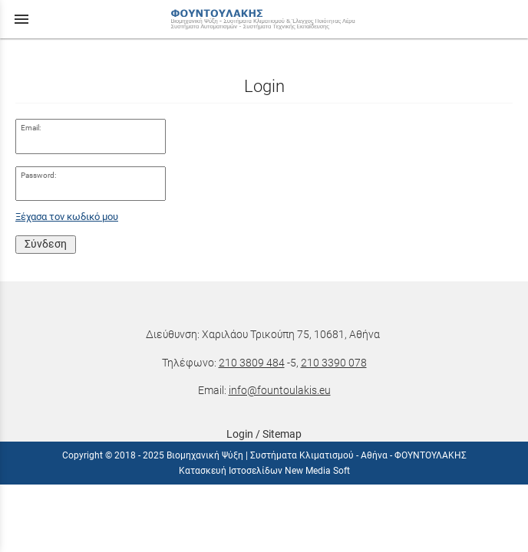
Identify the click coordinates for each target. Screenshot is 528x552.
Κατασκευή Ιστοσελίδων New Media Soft (264, 470)
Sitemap (282, 434)
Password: (38, 175)
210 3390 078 (334, 362)
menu (21, 19)
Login (239, 434)
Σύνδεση (46, 244)
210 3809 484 (252, 362)
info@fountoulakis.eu (280, 390)
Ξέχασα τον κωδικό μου (66, 216)
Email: (31, 127)
